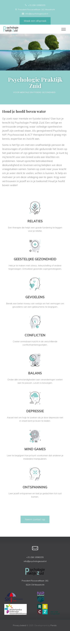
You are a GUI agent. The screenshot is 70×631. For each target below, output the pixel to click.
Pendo (53, 625)
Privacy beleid (19, 625)
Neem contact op (35, 519)
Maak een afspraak (35, 20)
